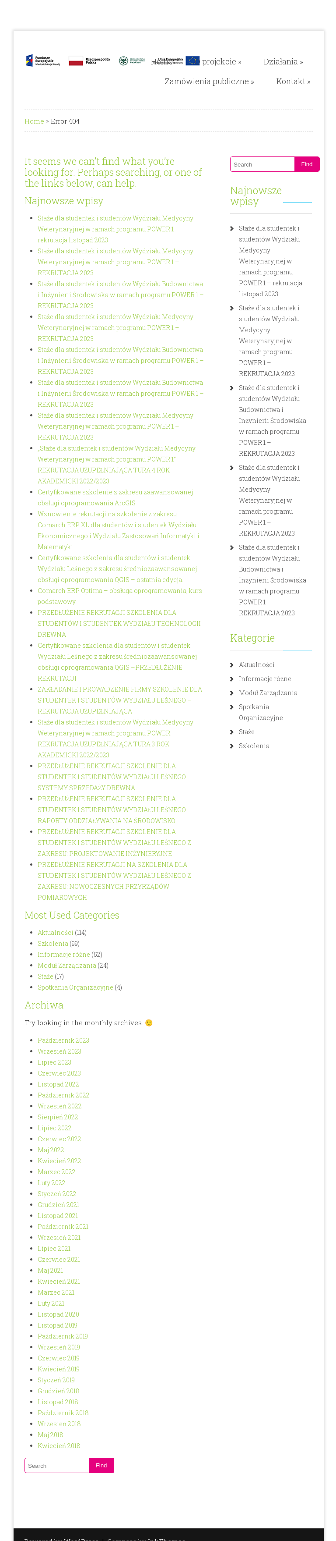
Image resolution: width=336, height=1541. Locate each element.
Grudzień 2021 (47, 1139)
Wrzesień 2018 (48, 1358)
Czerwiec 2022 (48, 1073)
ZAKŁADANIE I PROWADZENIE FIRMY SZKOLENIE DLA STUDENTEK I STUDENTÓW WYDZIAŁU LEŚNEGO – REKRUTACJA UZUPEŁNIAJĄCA (108, 656)
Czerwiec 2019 (47, 1292)
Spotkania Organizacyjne (64, 921)
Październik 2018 (51, 1347)
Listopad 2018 (46, 1336)
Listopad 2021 (46, 1150)
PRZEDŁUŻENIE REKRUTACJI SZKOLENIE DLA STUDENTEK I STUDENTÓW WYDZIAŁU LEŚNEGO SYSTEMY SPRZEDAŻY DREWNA (117, 722)
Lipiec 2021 (42, 1183)
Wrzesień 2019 (47, 1281)
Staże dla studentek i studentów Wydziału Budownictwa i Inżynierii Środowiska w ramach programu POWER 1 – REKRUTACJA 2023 (110, 295)
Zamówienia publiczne (220, 81)
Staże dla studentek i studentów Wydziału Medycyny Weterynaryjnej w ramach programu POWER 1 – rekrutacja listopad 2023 (112, 229)
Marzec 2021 (44, 1226)
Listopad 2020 (47, 1248)
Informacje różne (52, 888)
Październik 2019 (51, 1270)
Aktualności (44, 867)
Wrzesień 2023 (48, 985)
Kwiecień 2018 (47, 1380)
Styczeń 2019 (44, 1314)
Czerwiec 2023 (48, 1007)
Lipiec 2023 (43, 996)
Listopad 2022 (47, 1018)
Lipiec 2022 (43, 1062)
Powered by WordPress (50, 1475)
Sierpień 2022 (46, 1051)
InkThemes (155, 1475)
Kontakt (304, 81)
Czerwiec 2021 (47, 1193)
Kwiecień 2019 (47, 1303)
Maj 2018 (39, 1369)
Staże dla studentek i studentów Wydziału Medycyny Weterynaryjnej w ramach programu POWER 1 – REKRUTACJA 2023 (104, 262)
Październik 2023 (52, 974)
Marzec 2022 (45, 1106)
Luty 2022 (40, 1117)
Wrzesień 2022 (48, 1040)
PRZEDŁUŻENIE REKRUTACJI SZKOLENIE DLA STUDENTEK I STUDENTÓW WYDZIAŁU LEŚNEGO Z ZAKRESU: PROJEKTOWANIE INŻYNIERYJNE (117, 788)
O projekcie (228, 61)
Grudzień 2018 (47, 1325)
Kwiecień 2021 (47, 1215)
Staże (34, 910)
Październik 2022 (52, 1029)
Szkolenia (41, 877)
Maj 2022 (39, 1084)
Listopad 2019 (46, 1259)
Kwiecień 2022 (48, 1095)
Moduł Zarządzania (55, 899)
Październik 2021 (51, 1161)
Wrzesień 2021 (47, 1172)
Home (172, 61)
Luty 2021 (39, 1237)
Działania (294, 61)
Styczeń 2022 (45, 1128)
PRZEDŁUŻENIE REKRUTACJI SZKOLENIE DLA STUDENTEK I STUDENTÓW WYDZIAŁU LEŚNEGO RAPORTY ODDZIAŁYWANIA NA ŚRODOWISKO (117, 755)
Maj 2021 (39, 1204)
